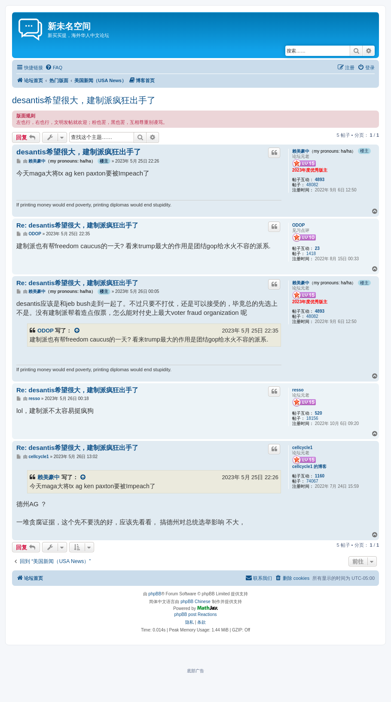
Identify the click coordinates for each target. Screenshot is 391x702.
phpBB (154, 593)
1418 (311, 253)
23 (317, 248)
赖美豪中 (300, 151)
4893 (319, 179)
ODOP (298, 225)
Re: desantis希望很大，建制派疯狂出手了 (77, 225)
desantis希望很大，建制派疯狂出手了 (84, 100)
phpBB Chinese (195, 601)
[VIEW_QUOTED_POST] (77, 330)
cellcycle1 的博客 (309, 466)
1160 (319, 476)
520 (318, 413)
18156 (312, 418)
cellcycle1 (302, 447)
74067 (312, 481)
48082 (312, 184)
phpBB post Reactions (195, 614)
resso (298, 390)
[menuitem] (53, 67)
